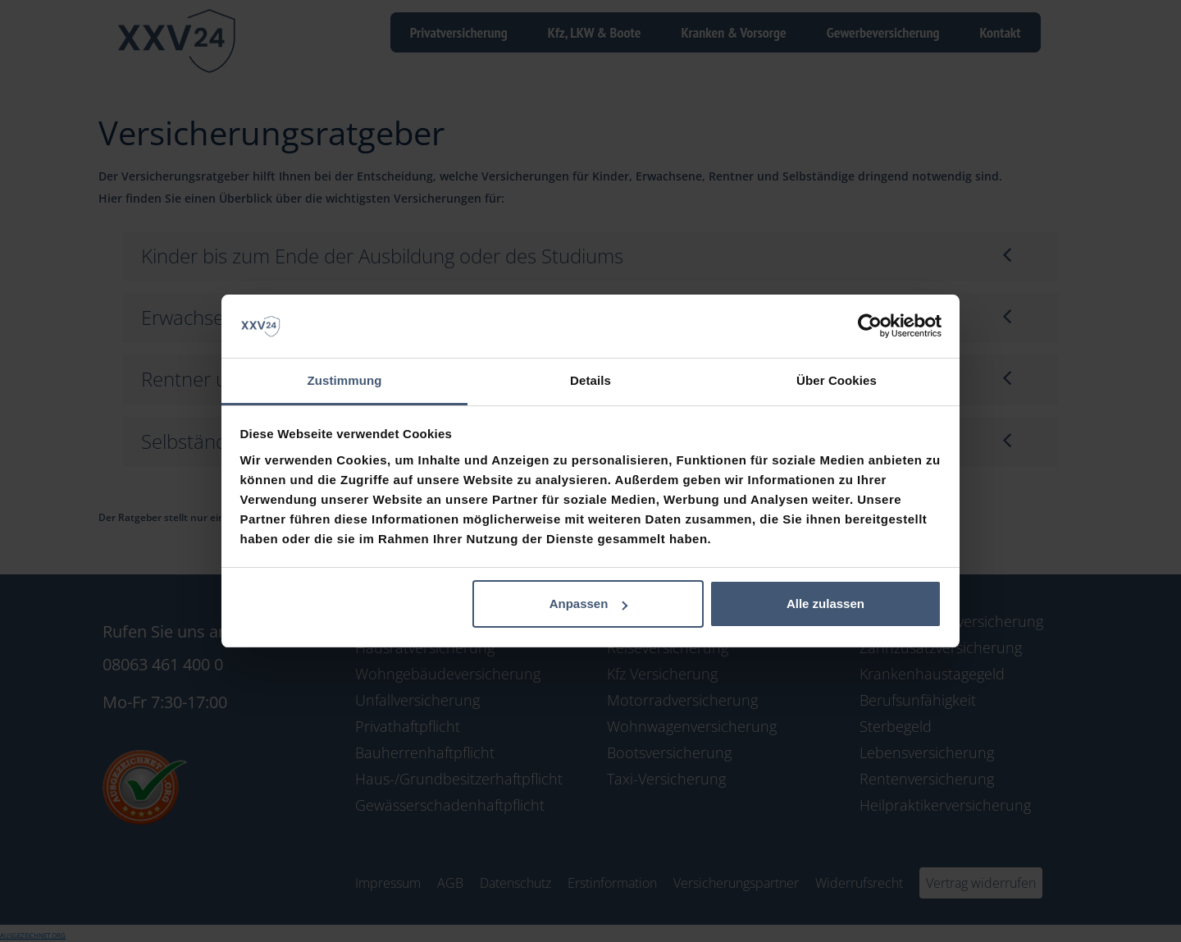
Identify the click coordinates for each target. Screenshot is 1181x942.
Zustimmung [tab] (345, 380)
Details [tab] (590, 380)
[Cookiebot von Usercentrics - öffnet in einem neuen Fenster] (870, 326)
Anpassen (588, 603)
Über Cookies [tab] (836, 380)
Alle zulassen (825, 603)
